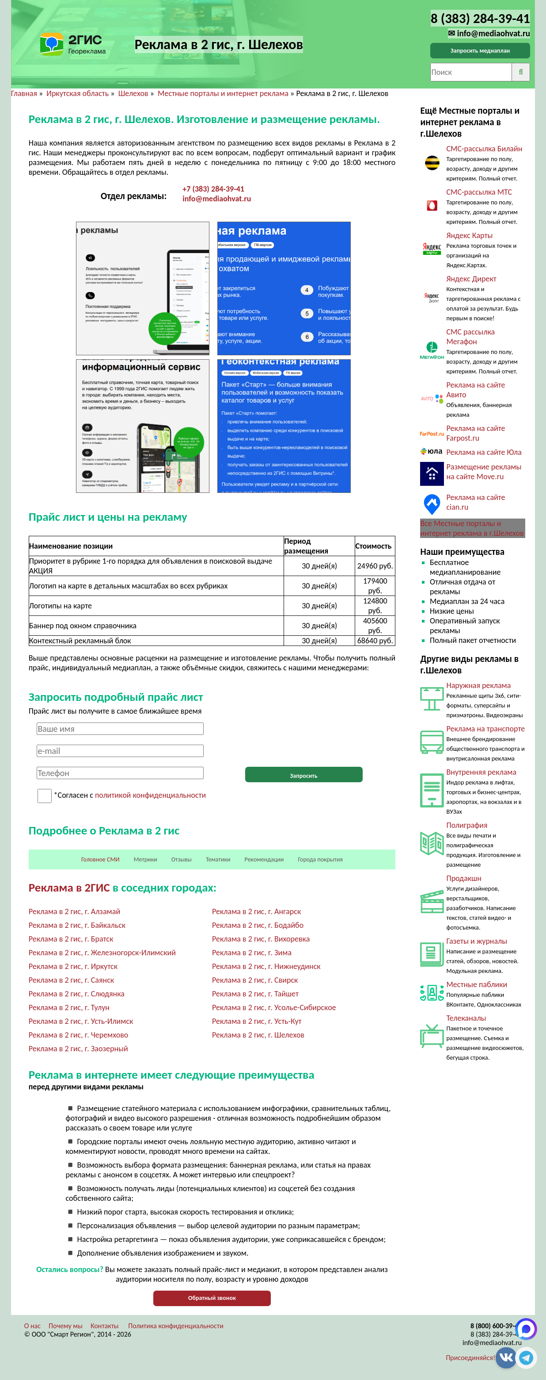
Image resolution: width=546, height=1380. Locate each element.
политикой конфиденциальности (150, 795)
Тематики (218, 859)
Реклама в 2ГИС (69, 887)
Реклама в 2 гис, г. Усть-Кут (257, 1021)
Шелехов (133, 93)
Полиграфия (466, 825)
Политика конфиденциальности (176, 1326)
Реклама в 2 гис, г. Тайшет (255, 994)
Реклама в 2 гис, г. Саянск (71, 980)
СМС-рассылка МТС (479, 192)
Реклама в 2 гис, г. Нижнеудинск (266, 966)
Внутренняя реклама (481, 772)
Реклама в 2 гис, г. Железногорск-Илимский (102, 952)
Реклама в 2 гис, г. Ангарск (256, 911)
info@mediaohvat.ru (216, 199)
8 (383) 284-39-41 (496, 1334)
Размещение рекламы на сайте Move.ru (483, 471)
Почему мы (66, 1326)
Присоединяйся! (470, 1357)
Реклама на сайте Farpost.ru (475, 433)
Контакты (105, 1326)
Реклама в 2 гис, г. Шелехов (258, 1035)
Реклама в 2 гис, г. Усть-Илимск (81, 1021)
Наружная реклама (478, 685)
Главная (24, 93)
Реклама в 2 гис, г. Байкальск (77, 925)
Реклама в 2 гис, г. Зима (252, 952)
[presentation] (304, 740)
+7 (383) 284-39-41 (213, 189)
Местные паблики (476, 984)
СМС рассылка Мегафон (470, 336)
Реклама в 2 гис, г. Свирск (255, 980)
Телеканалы (466, 1018)
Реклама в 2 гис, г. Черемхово (79, 1035)
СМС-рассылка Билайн (484, 149)
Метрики (145, 859)
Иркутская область (77, 93)
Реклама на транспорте (485, 729)
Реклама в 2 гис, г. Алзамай (74, 911)
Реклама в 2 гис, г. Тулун (69, 1007)
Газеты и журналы (476, 941)
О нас (32, 1326)
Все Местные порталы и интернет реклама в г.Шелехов (471, 528)
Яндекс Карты (469, 235)
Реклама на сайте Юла (483, 452)
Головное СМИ (100, 859)
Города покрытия (320, 859)
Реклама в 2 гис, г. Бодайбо (257, 925)
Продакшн (463, 878)
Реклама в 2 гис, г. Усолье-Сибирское (274, 1007)
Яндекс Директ (471, 279)
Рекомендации (264, 859)
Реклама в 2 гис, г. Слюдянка (77, 994)
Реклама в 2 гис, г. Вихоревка (261, 939)
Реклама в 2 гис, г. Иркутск (73, 966)
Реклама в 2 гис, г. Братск (71, 939)
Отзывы (181, 859)
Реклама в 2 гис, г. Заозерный (78, 1048)
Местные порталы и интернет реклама (223, 93)
